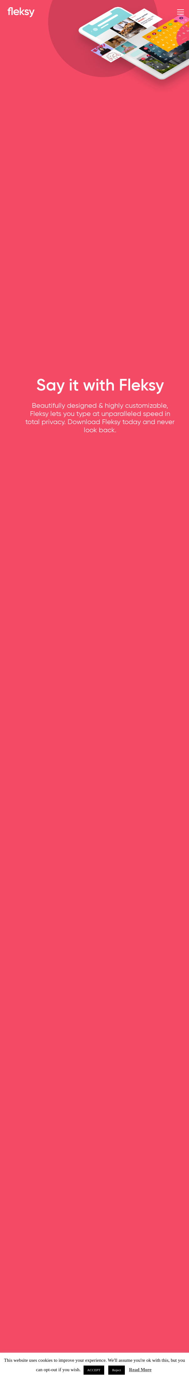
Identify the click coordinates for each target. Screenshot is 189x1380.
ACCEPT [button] (93, 1370)
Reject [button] (116, 1370)
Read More (140, 1369)
